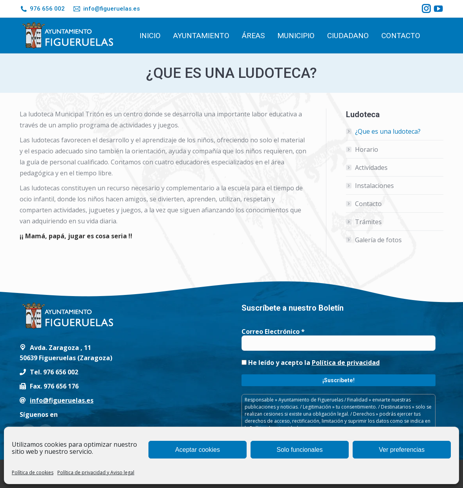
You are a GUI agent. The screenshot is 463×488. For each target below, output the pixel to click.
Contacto (368, 203)
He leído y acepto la (311, 362)
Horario (366, 149)
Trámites (368, 221)
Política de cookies (32, 472)
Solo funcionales (299, 449)
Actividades (371, 167)
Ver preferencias (402, 449)
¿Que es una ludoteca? (388, 131)
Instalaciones (374, 185)
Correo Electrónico (273, 331)
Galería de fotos (378, 240)
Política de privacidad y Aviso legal (95, 472)
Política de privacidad (346, 362)
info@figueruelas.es (106, 9)
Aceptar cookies (197, 449)
